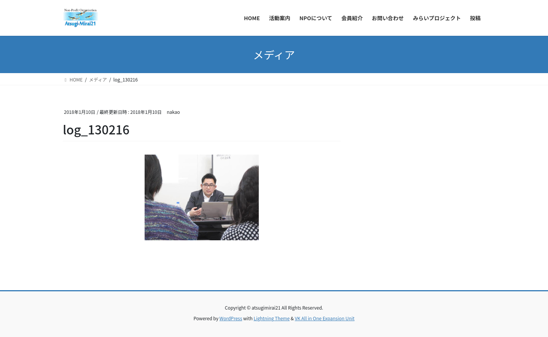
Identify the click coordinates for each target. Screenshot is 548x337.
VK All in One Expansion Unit (325, 318)
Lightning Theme (271, 318)
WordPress (231, 318)
